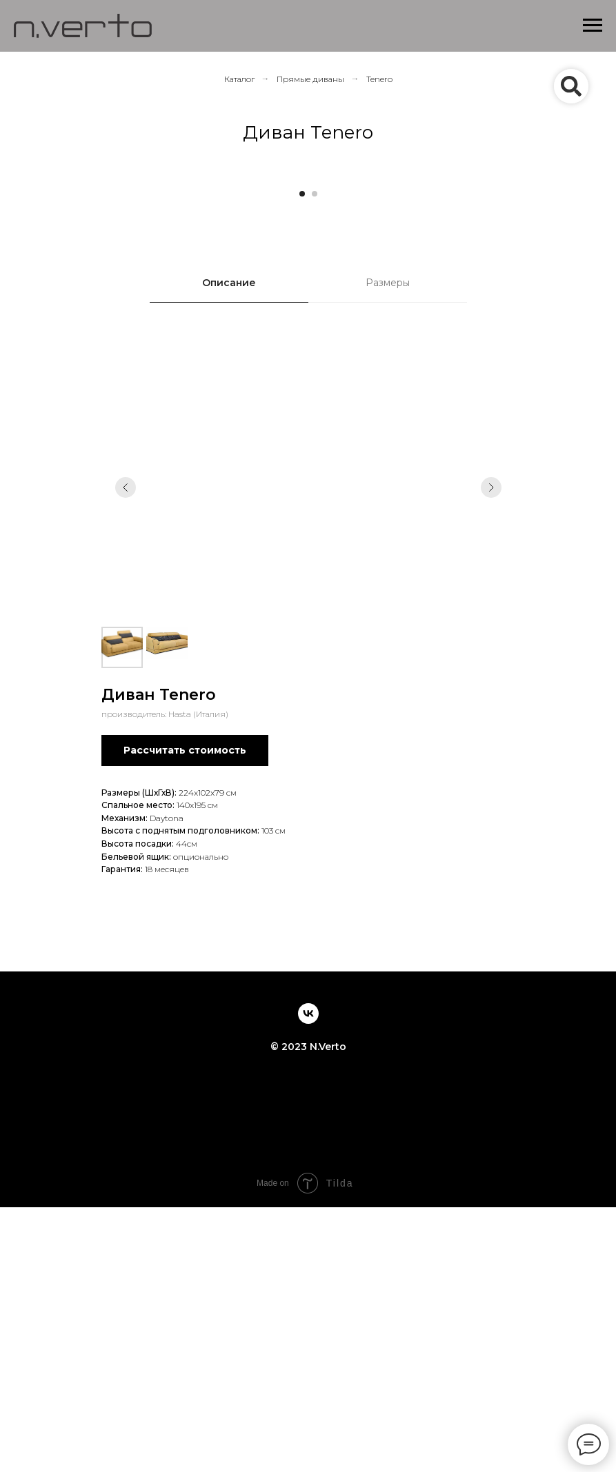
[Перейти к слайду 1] (302, 458)
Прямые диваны (310, 79)
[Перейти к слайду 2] (314, 458)
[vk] (308, 1278)
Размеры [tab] (388, 547)
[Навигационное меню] (592, 25)
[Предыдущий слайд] (31, 305)
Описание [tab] (229, 547)
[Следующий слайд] (585, 305)
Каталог (239, 79)
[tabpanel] (308, 926)
